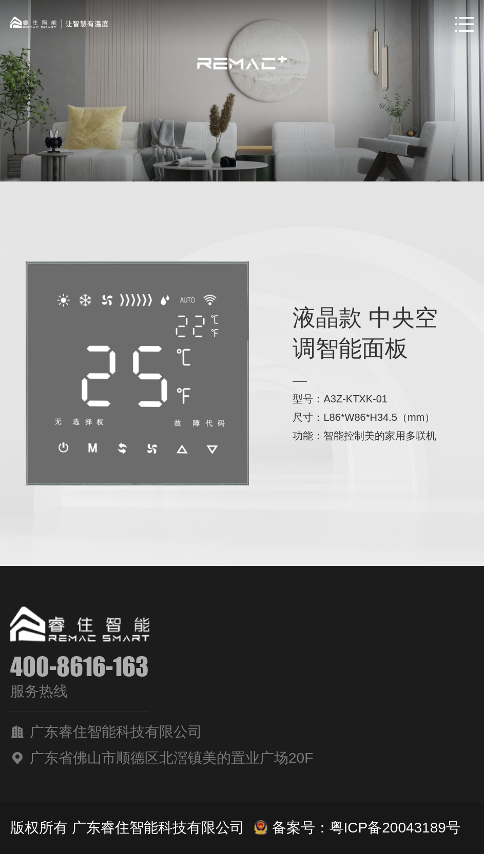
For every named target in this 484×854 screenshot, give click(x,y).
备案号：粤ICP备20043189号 (357, 828)
